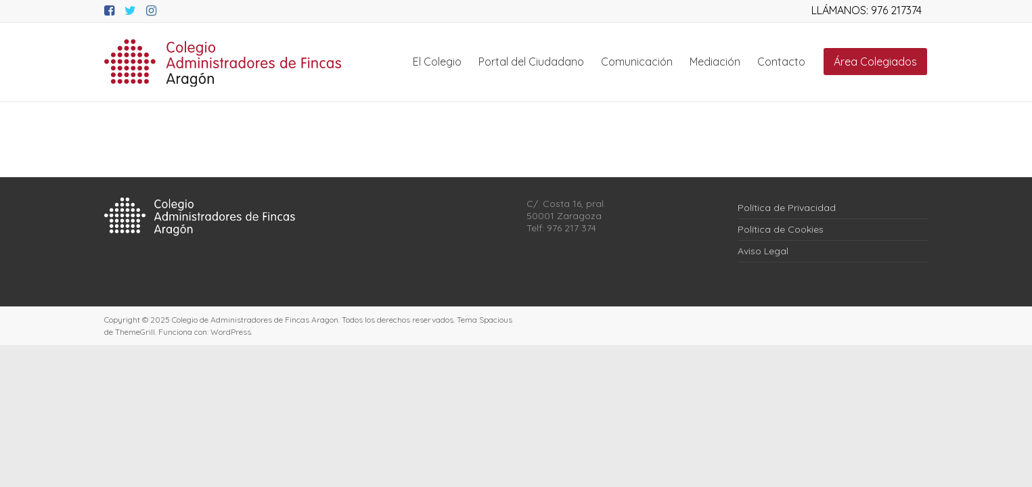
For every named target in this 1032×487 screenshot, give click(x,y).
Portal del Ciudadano (531, 61)
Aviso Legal (763, 251)
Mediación (715, 61)
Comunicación (637, 61)
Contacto (781, 61)
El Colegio (437, 61)
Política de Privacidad (787, 208)
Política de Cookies (781, 229)
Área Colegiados (875, 61)
